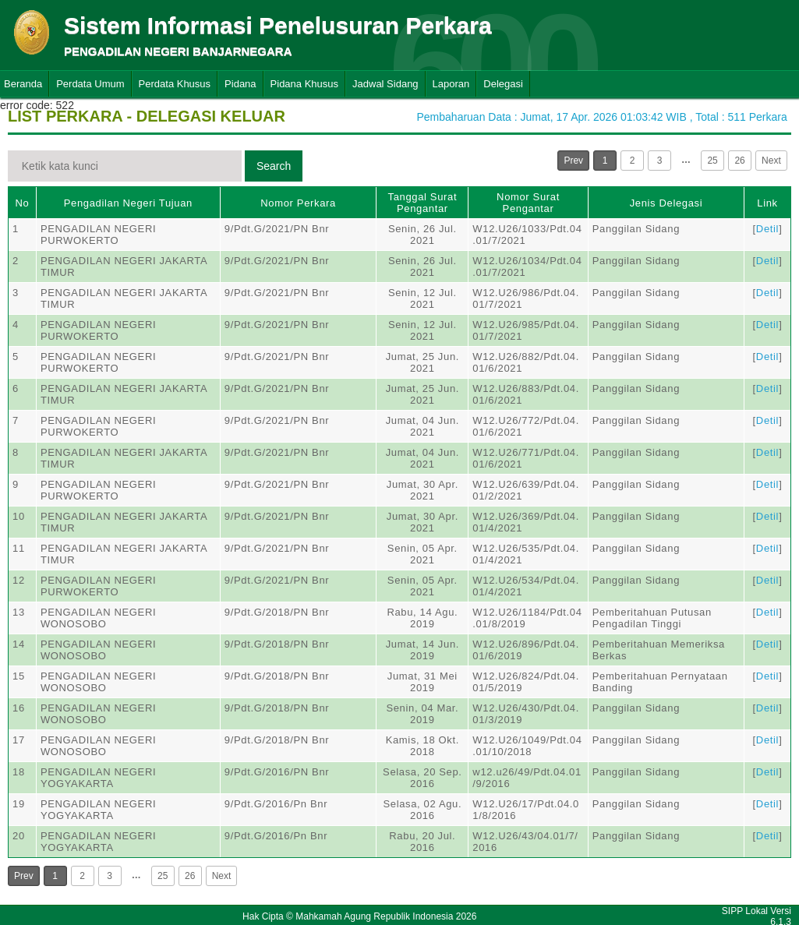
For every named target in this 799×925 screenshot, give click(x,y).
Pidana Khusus (304, 84)
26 (739, 160)
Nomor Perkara (298, 203)
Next (771, 160)
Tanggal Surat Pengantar (423, 202)
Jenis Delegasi (666, 203)
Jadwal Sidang (385, 84)
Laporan (451, 84)
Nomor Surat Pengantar (528, 202)
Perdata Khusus (175, 84)
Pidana (240, 84)
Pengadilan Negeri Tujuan (128, 203)
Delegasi (503, 84)
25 (712, 160)
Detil (767, 229)
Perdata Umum (90, 84)
